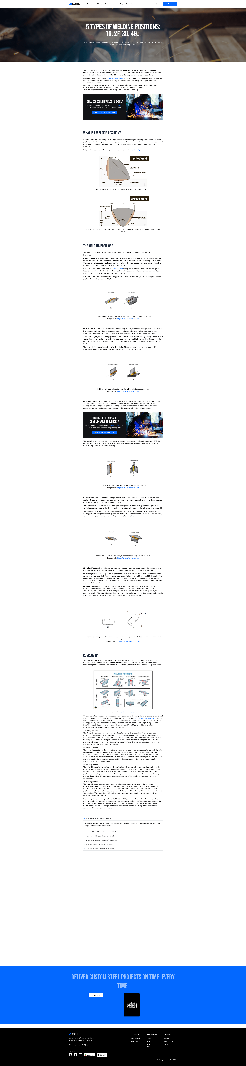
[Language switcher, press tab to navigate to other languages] (157, 4)
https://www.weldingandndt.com (128, 641)
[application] (92, 4)
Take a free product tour (131, 4)
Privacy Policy (168, 1041)
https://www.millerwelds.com (128, 319)
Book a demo (135, 1038)
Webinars (167, 1047)
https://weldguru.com (138, 150)
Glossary (166, 1044)
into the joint (118, 269)
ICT (148, 1047)
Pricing (98, 4)
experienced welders (115, 78)
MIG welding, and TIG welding (145, 718)
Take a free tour (136, 1041)
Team (149, 1038)
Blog (118, 4)
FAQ (148, 1044)
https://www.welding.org (128, 712)
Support (166, 1038)
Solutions (89, 4)
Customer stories (109, 4)
